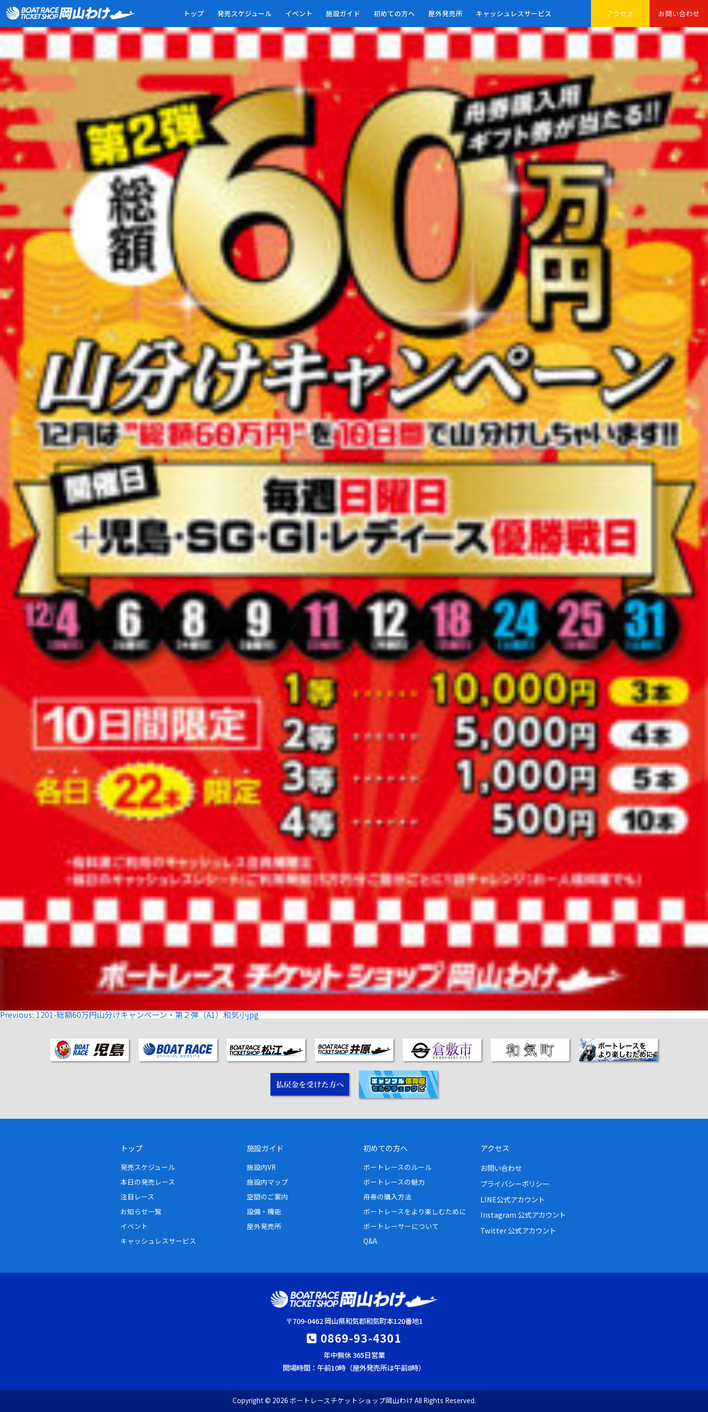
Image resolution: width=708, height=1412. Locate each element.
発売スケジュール (244, 13)
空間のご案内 (267, 1196)
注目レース (137, 1196)
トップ (193, 13)
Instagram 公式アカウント (523, 1214)
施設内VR (261, 1167)
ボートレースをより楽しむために (414, 1211)
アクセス (620, 13)
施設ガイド (343, 13)
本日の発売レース (147, 1182)
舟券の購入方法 (387, 1196)
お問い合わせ (679, 13)
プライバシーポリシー (514, 1183)
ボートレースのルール (397, 1167)
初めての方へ (394, 13)
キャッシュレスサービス (514, 13)
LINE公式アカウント (512, 1199)
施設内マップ (267, 1182)
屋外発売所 (445, 13)
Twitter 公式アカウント (518, 1230)
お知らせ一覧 (141, 1211)
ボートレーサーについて (401, 1226)
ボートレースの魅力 (394, 1182)
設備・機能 (264, 1211)
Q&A (370, 1241)
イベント (299, 13)
